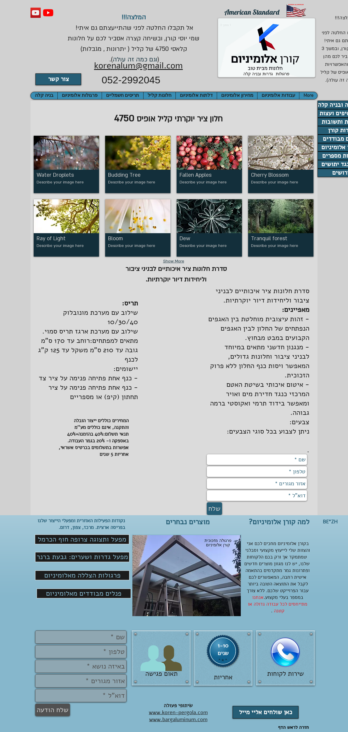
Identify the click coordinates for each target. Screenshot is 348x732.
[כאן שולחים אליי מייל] (265, 712)
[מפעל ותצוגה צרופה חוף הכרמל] (82, 539)
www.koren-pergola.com (178, 712)
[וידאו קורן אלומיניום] (35, 13)
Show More (173, 261)
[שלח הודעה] (52, 710)
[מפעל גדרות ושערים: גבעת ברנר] (82, 557)
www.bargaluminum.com (178, 719)
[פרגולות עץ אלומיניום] (48, 13)
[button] (44, 95)
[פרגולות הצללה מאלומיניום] (82, 575)
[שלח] (214, 508)
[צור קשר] (58, 79)
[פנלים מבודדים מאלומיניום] (84, 593)
